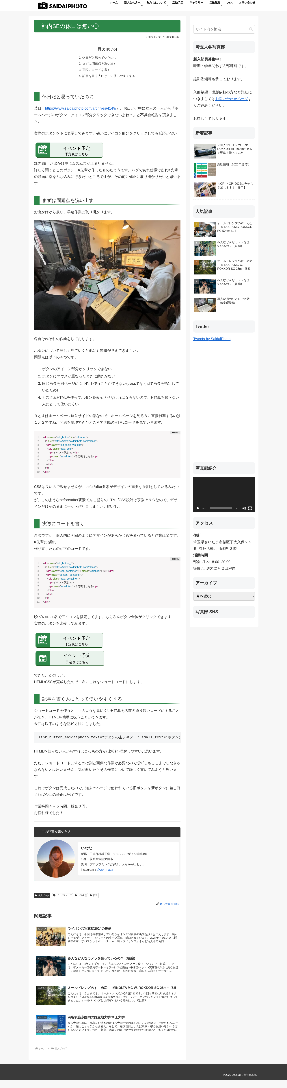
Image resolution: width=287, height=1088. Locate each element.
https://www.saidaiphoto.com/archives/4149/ (80, 111)
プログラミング (62, 898)
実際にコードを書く (96, 71)
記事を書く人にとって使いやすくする (109, 78)
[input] (224, 29)
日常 (93, 898)
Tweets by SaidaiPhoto (211, 339)
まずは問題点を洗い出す (99, 65)
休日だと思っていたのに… (100, 58)
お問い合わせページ (231, 99)
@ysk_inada (105, 872)
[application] (224, 494)
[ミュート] (244, 508)
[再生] (198, 508)
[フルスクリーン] (250, 508)
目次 (101, 49)
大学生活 (81, 898)
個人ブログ (42, 898)
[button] (251, 29)
